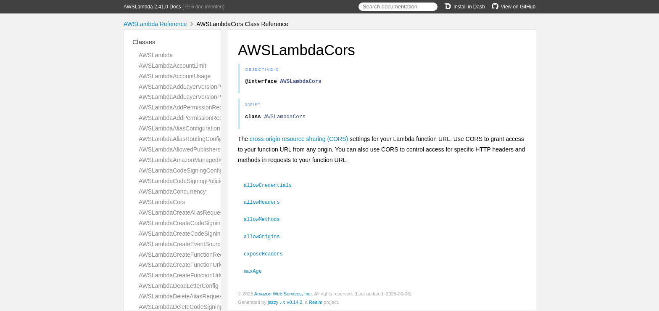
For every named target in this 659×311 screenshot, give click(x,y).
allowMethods (265, 220)
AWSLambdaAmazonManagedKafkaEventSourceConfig (211, 160)
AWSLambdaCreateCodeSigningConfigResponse (203, 233)
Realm (315, 302)
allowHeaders (265, 203)
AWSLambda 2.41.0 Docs (152, 7)
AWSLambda (156, 55)
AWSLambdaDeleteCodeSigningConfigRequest (200, 306)
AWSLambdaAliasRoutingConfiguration (189, 139)
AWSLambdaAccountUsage (175, 76)
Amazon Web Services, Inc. (283, 293)
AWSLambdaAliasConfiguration (179, 128)
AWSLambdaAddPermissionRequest (186, 107)
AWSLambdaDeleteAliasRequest (181, 296)
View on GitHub (513, 7)
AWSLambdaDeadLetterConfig (179, 285)
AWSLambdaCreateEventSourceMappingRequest (203, 244)
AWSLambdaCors (162, 202)
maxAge (256, 271)
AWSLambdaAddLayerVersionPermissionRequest (203, 86)
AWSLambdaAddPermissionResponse (188, 117)
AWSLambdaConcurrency (172, 191)
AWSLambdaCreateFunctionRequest (187, 254)
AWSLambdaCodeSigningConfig (181, 170)
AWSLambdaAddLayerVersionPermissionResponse (205, 96)
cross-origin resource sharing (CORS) (299, 141)
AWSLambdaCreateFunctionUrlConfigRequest (198, 264)
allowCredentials (271, 187)
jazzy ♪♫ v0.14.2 (285, 302)
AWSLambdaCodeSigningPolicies (182, 181)
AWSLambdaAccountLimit (172, 65)
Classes (144, 41)
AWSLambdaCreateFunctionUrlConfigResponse (201, 275)
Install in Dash (464, 7)
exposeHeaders (267, 254)
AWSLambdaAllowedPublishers (179, 149)
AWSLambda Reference (155, 24)
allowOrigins (265, 237)
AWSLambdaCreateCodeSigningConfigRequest (200, 223)
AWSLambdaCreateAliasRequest (181, 212)
